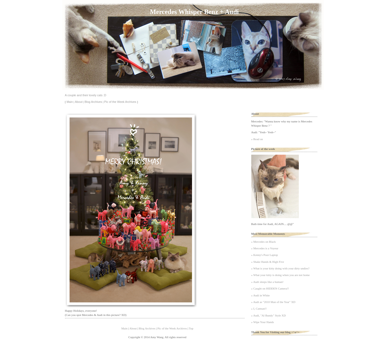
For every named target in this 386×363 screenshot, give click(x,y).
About (78, 101)
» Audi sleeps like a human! (267, 281)
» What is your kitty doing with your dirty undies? (280, 268)
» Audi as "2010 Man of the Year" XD (273, 302)
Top (191, 328)
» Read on (257, 139)
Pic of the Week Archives (120, 101)
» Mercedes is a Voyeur (264, 248)
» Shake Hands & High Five (267, 261)
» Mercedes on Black (263, 241)
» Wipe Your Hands (262, 322)
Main (70, 101)
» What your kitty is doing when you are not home (280, 275)
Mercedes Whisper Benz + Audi (194, 11)
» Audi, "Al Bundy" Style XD (268, 315)
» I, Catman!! (259, 308)
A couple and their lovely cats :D (85, 95)
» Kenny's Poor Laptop (264, 254)
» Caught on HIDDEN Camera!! (270, 288)
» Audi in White (260, 295)
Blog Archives (93, 101)
